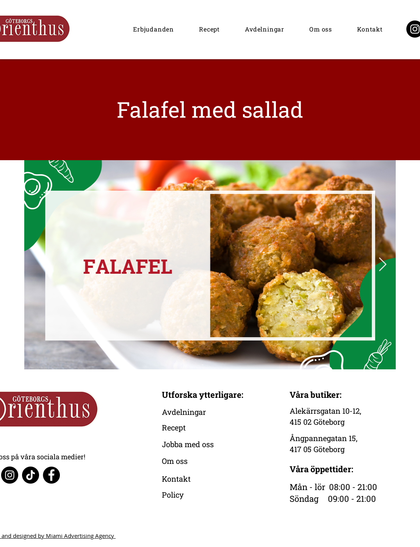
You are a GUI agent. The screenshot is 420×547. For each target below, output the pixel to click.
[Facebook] (51, 475)
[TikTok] (30, 475)
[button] (153, 29)
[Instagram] (9, 475)
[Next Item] (382, 264)
